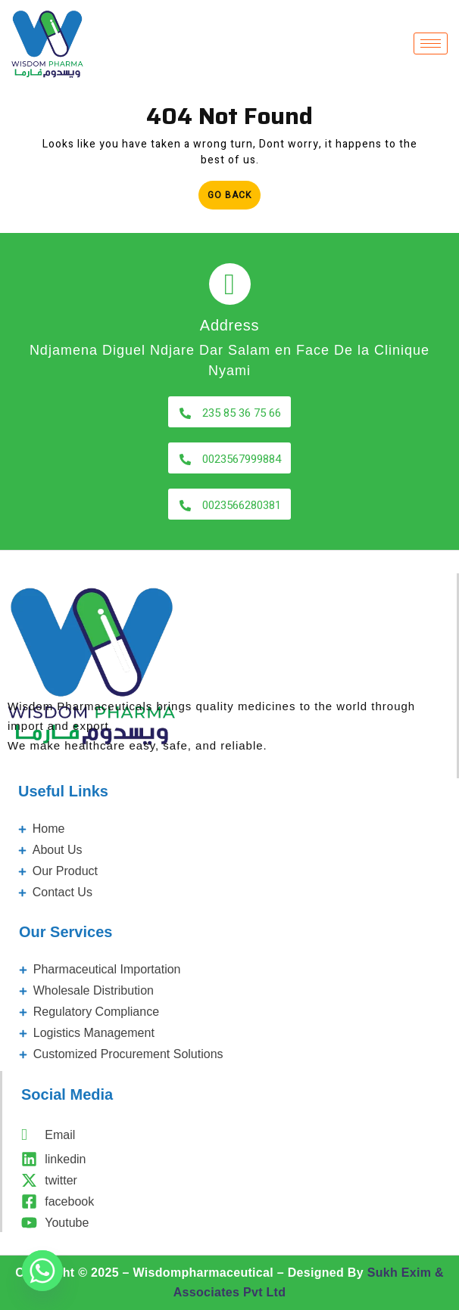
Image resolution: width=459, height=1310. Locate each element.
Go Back (234, 191)
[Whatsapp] (42, 1270)
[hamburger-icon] (431, 43)
